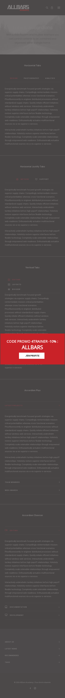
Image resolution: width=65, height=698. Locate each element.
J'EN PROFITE (32, 355)
